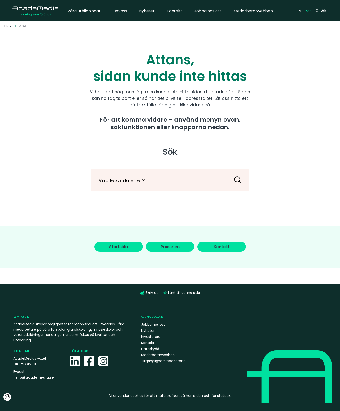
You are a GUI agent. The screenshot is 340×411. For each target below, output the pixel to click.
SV (309, 11)
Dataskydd (150, 348)
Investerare (150, 336)
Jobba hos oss (208, 11)
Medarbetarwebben (253, 11)
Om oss (120, 11)
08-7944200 (24, 364)
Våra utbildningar (83, 11)
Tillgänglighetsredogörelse (163, 361)
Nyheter (147, 11)
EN (300, 11)
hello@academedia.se (33, 377)
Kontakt (174, 11)
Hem (8, 26)
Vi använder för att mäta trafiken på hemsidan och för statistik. (170, 395)
